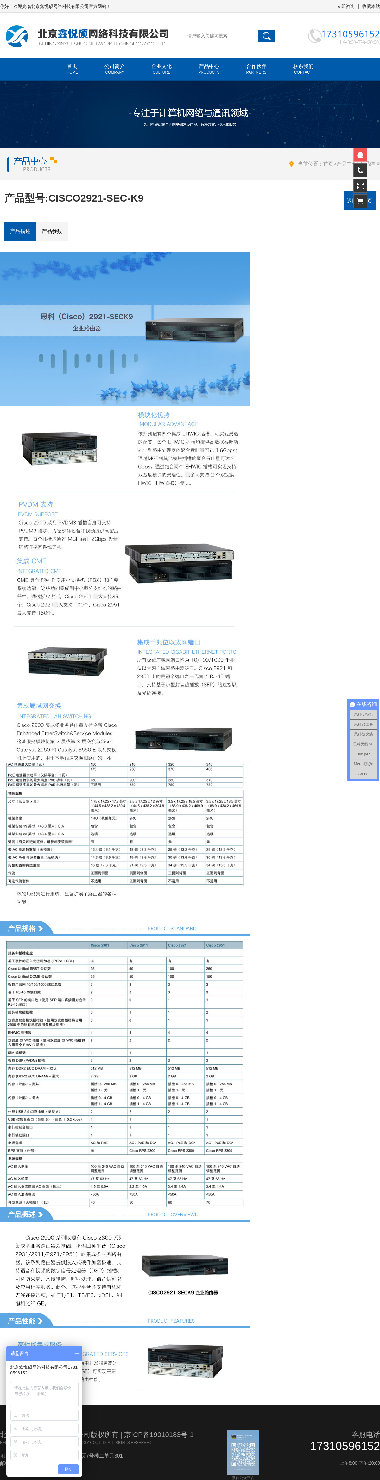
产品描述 (20, 231)
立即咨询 (346, 6)
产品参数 (52, 231)
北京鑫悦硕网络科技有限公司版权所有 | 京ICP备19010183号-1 (97, 1435)
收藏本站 (371, 6)
